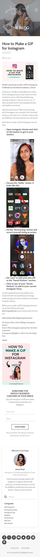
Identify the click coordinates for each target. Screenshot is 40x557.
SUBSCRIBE (20, 427)
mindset (7, 515)
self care (7, 521)
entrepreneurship (10, 510)
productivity (8, 518)
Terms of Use (15, 548)
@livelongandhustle (9, 311)
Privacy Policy (25, 548)
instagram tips (6, 52)
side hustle (8, 523)
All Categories (9, 507)
